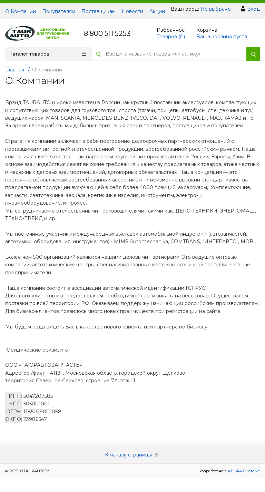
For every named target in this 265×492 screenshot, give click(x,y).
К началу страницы (132, 455)
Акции (157, 11)
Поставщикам (98, 11)
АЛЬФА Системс (243, 471)
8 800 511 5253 (107, 33)
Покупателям (58, 11)
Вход (253, 9)
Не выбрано (215, 9)
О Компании (20, 11)
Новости (132, 11)
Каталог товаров (47, 54)
